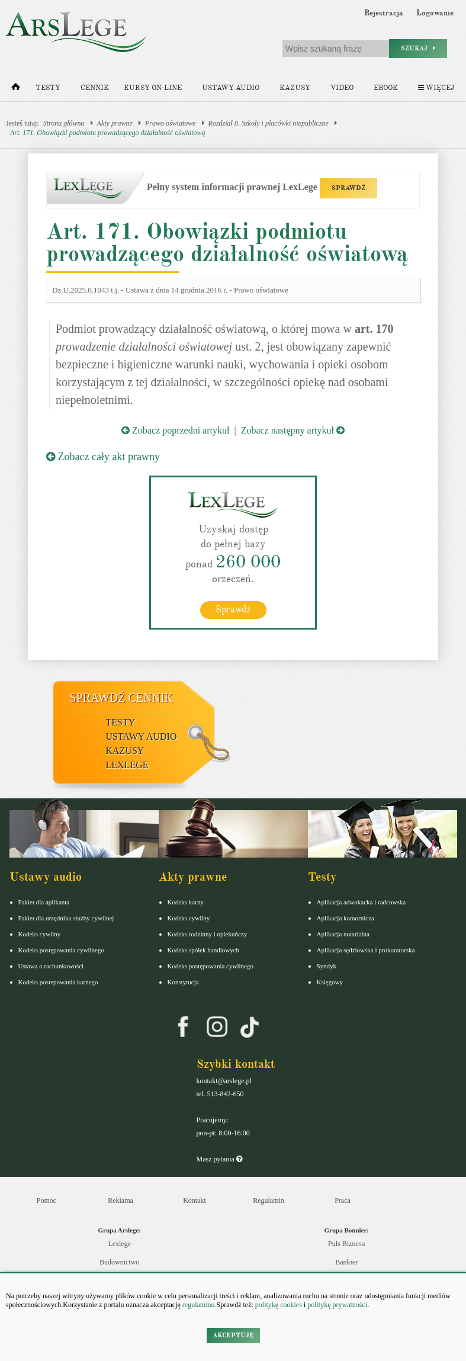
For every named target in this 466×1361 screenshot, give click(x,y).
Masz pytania (219, 1159)
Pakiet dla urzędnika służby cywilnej (66, 918)
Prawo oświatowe (170, 123)
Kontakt (194, 1200)
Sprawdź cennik (121, 697)
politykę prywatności (337, 1305)
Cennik (95, 88)
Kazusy (294, 88)
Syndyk (327, 966)
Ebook (386, 88)
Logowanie (435, 13)
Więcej (436, 88)
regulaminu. (199, 1305)
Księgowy (330, 982)
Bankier (346, 1262)
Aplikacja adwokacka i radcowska (361, 902)
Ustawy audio (230, 88)
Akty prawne (115, 123)
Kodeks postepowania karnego (58, 982)
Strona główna (64, 123)
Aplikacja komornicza (345, 918)
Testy (48, 88)
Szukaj (418, 48)
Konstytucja (183, 982)
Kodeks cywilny (39, 934)
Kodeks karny (186, 902)
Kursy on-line (153, 88)
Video (341, 88)
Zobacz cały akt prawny (103, 457)
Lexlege (119, 1244)
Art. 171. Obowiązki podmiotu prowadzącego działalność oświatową (107, 133)
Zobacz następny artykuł (293, 430)
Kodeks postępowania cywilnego (61, 950)
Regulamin (268, 1200)
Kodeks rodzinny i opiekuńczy (208, 934)
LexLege (127, 765)
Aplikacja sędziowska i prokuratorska (366, 950)
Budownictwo (119, 1262)
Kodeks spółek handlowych (204, 950)
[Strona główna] (15, 89)
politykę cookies (278, 1305)
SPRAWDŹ (348, 188)
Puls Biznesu (346, 1244)
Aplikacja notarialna (343, 934)
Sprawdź (233, 609)
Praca (343, 1200)
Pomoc (46, 1200)
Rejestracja (383, 13)
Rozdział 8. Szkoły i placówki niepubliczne (268, 123)
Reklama (120, 1200)
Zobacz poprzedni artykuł (175, 430)
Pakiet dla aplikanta (44, 902)
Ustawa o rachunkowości (51, 966)
